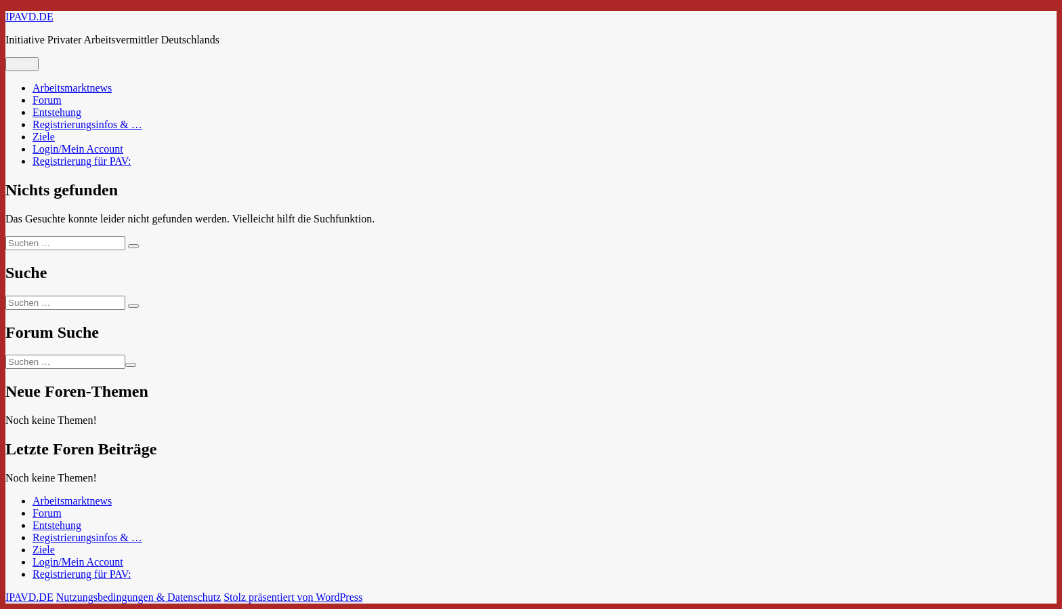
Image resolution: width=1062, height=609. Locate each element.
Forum (47, 100)
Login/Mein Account (78, 149)
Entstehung (57, 112)
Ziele (44, 136)
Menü (22, 64)
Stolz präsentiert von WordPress (293, 597)
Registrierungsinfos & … (87, 124)
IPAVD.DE (29, 16)
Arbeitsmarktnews (72, 88)
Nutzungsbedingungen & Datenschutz (138, 597)
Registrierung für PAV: (82, 161)
